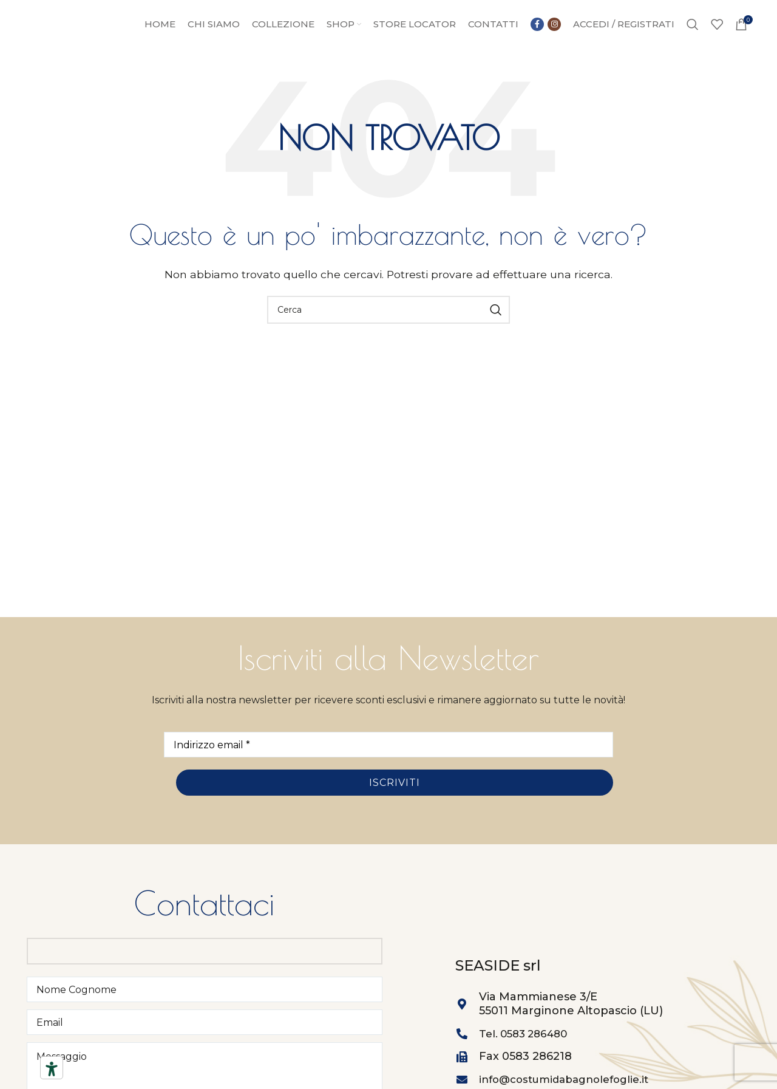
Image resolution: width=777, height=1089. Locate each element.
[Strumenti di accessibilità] (51, 1069)
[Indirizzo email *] (388, 767)
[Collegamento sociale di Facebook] (545, 26)
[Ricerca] (692, 35)
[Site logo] (82, 34)
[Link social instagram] (545, 43)
